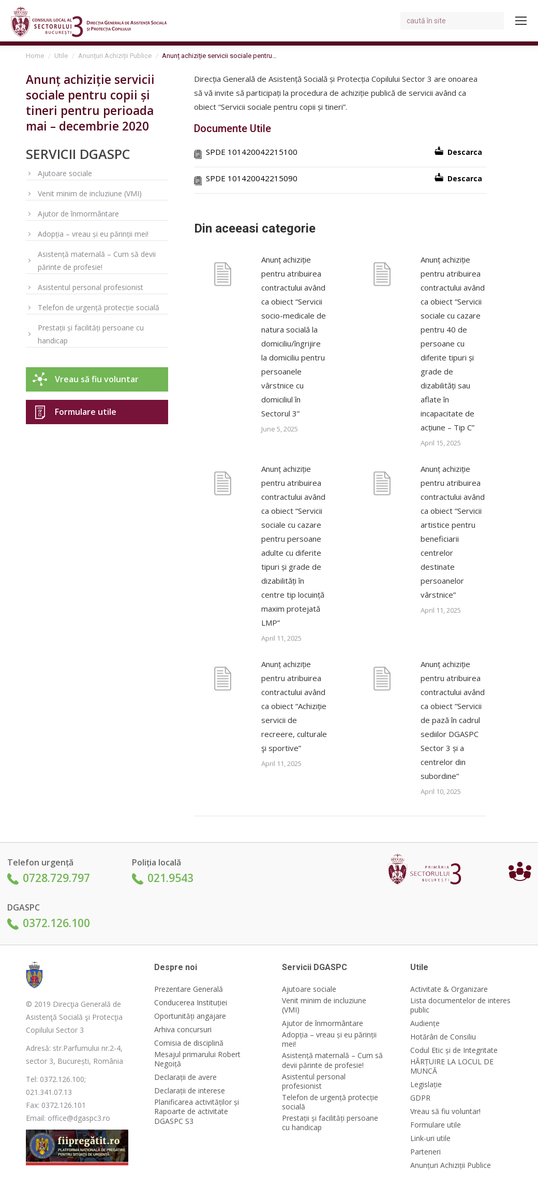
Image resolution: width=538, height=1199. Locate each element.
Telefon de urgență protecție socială (98, 307)
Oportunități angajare (190, 1016)
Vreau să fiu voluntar (97, 379)
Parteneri (425, 1152)
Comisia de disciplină (188, 1043)
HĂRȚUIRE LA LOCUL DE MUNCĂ (452, 1066)
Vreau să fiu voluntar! (445, 1111)
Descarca (464, 152)
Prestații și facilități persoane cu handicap (91, 334)
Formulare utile (85, 411)
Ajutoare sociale (65, 173)
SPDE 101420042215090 (251, 178)
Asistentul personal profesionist (90, 287)
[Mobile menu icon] (521, 20)
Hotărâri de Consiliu (443, 1037)
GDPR (420, 1098)
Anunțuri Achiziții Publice (450, 1165)
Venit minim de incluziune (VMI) (90, 193)
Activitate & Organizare (449, 989)
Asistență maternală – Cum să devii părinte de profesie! (97, 260)
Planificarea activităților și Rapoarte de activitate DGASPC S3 (196, 1111)
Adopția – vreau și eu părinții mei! (93, 234)
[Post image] (222, 276)
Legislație (426, 1084)
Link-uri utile (430, 1138)
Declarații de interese (189, 1090)
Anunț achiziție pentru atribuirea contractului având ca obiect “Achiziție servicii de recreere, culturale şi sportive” (294, 706)
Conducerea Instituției (190, 1002)
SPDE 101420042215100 (251, 152)
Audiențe (425, 1023)
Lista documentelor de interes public (460, 1005)
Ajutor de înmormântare (78, 214)
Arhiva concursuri (183, 1029)
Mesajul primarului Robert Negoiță (197, 1059)
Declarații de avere (185, 1077)
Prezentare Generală (188, 989)
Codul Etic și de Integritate (454, 1050)
